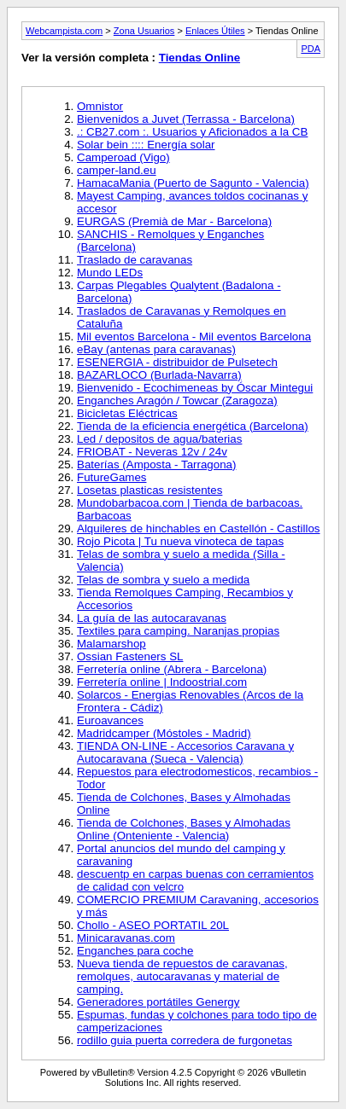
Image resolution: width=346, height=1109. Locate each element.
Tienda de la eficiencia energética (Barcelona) (192, 426)
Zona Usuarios (144, 31)
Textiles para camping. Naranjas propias (178, 630)
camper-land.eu (116, 170)
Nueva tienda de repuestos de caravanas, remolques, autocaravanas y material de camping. (182, 976)
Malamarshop (111, 643)
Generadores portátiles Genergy (158, 1002)
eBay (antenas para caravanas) (156, 349)
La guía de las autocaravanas (151, 618)
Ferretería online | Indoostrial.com (162, 682)
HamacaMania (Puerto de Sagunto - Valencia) (193, 183)
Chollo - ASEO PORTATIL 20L (153, 925)
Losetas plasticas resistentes (149, 490)
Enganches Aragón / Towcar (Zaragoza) (177, 400)
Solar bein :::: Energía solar (146, 144)
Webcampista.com (64, 31)
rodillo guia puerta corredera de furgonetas (184, 1040)
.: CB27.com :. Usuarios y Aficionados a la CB (192, 131)
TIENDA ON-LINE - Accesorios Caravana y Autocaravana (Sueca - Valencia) (185, 752)
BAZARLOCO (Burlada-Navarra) (159, 375)
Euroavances (110, 720)
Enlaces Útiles (215, 31)
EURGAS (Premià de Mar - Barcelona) (174, 221)
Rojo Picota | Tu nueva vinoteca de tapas (180, 541)
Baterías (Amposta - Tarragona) (156, 464)
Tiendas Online (199, 57)
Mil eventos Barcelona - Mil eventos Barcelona (194, 336)
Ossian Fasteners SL (130, 656)
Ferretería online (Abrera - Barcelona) (172, 669)
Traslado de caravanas (134, 259)
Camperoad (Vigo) (123, 157)
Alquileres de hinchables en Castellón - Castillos (198, 528)
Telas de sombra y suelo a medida (163, 579)
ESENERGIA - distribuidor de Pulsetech (177, 362)
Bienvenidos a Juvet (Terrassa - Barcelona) (186, 119)
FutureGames (111, 477)
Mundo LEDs (110, 272)
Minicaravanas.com (126, 938)
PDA (310, 49)
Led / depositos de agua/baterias (159, 439)
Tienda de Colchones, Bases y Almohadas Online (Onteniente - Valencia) (183, 829)
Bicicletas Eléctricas (127, 413)
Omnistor (100, 106)
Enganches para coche (135, 950)
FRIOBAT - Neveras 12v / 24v (152, 451)
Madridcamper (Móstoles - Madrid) (164, 733)
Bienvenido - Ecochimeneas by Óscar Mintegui (195, 387)
